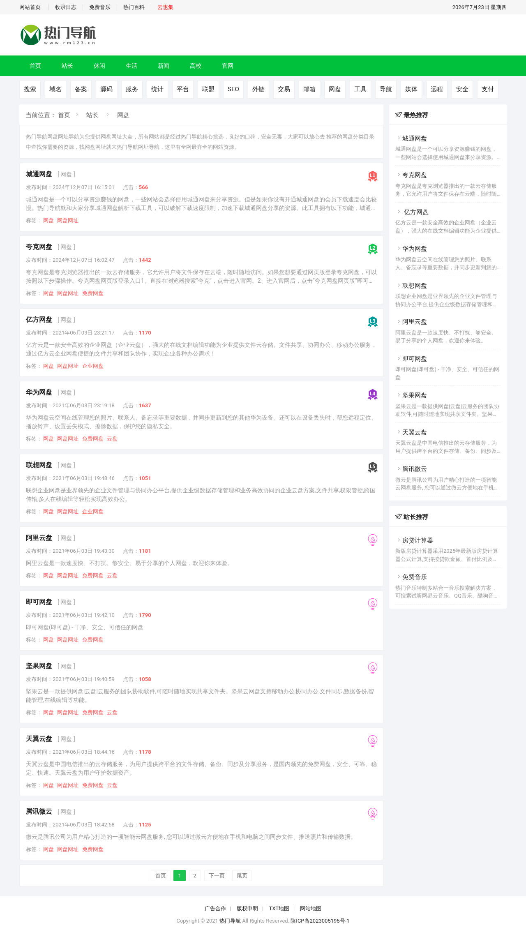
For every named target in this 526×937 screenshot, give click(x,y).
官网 (227, 65)
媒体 (411, 89)
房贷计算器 (414, 540)
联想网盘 (39, 465)
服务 (132, 89)
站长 (67, 65)
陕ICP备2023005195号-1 (320, 921)
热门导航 (230, 921)
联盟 (208, 89)
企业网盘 (93, 366)
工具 (360, 89)
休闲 (99, 65)
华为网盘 (39, 392)
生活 (131, 65)
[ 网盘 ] (66, 174)
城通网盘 (39, 174)
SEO (233, 89)
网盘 (335, 89)
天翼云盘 (39, 739)
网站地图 (310, 908)
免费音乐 (100, 7)
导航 (386, 89)
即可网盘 (39, 602)
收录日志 (65, 7)
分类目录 (363, 137)
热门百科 (134, 7)
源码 (106, 89)
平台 (183, 89)
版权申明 (247, 908)
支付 (488, 89)
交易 (284, 89)
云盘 (112, 439)
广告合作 (215, 908)
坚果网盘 (39, 666)
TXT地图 (279, 908)
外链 (258, 89)
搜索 (30, 89)
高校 (195, 65)
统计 (157, 89)
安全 (462, 89)
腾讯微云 (39, 811)
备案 (81, 89)
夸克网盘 (39, 247)
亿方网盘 (39, 319)
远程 (437, 89)
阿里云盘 (39, 538)
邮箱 (309, 89)
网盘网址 (67, 220)
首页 (35, 65)
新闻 (163, 65)
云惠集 (165, 7)
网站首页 (30, 7)
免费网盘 (93, 293)
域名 (55, 89)
